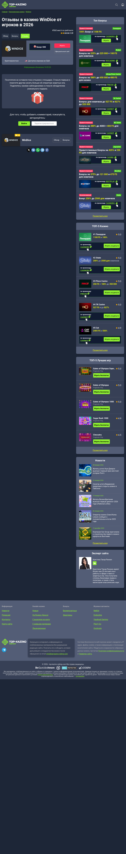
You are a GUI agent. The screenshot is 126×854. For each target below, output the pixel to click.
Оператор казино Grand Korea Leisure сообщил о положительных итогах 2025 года (104, 519)
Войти (24, 123)
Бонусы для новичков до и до (99, 103)
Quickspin (98, 630)
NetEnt (96, 612)
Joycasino (117, 148)
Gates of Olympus (101, 386)
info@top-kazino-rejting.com (57, 655)
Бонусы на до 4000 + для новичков (98, 127)
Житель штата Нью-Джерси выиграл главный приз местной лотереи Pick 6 (106, 472)
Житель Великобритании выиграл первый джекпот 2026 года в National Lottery (105, 503)
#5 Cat (96, 329)
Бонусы (15, 36)
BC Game (117, 123)
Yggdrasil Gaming (101, 621)
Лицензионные (39, 630)
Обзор (5, 36)
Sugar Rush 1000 (100, 419)
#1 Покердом (99, 236)
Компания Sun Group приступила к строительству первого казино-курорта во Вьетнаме (106, 535)
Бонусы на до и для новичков (98, 176)
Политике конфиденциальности (111, 652)
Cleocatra (97, 436)
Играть (62, 45)
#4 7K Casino (99, 306)
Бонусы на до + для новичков (98, 54)
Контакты (6, 621)
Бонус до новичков (97, 199)
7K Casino (117, 99)
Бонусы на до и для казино (98, 79)
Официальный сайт (62, 51)
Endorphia (98, 617)
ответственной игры (45, 676)
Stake (119, 196)
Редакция (6, 617)
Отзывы (26, 36)
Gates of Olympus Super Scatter (104, 370)
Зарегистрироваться (44, 123)
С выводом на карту (41, 621)
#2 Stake (97, 259)
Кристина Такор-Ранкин (102, 561)
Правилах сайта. (85, 655)
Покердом (117, 28)
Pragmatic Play (98, 372)
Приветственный (86, 28)
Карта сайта (7, 625)
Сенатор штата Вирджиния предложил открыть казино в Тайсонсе (105, 487)
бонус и (90, 31)
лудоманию (80, 678)
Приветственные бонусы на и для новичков (99, 152)
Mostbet (118, 172)
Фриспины (67, 617)
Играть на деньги (112, 247)
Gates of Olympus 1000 (103, 403)
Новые (35, 612)
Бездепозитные (70, 612)
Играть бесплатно (101, 377)
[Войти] (122, 4)
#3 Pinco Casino (100, 282)
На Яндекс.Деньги (40, 617)
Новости (5, 612)
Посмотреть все (100, 351)
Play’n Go (97, 625)
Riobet (118, 50)
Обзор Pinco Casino (113, 74)
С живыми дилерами (41, 625)
